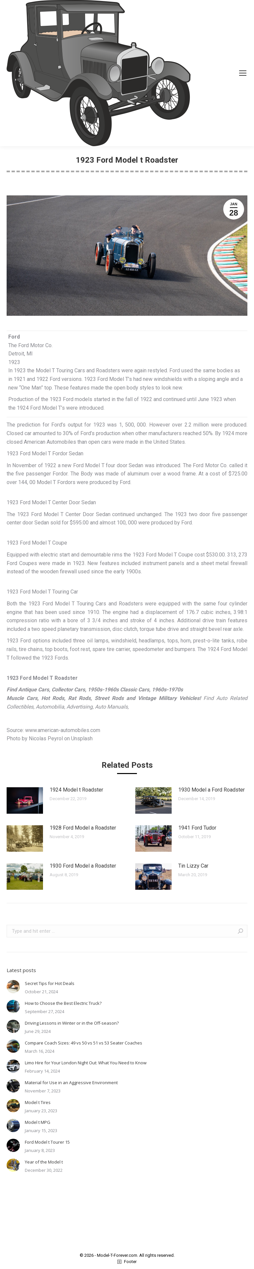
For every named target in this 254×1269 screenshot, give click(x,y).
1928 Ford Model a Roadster (83, 828)
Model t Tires (38, 1102)
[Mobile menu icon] (242, 73)
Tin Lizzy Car (193, 866)
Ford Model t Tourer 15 (47, 1142)
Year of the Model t (44, 1162)
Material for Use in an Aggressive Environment (71, 1082)
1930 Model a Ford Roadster (211, 790)
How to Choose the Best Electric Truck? (63, 1003)
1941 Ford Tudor (197, 828)
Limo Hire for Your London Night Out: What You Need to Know (86, 1063)
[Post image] (25, 800)
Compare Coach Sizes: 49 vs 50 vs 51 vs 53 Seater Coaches (83, 1043)
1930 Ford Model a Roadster (83, 866)
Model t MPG (37, 1122)
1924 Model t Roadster (76, 790)
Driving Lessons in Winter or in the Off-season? (72, 1023)
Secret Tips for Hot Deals (49, 983)
